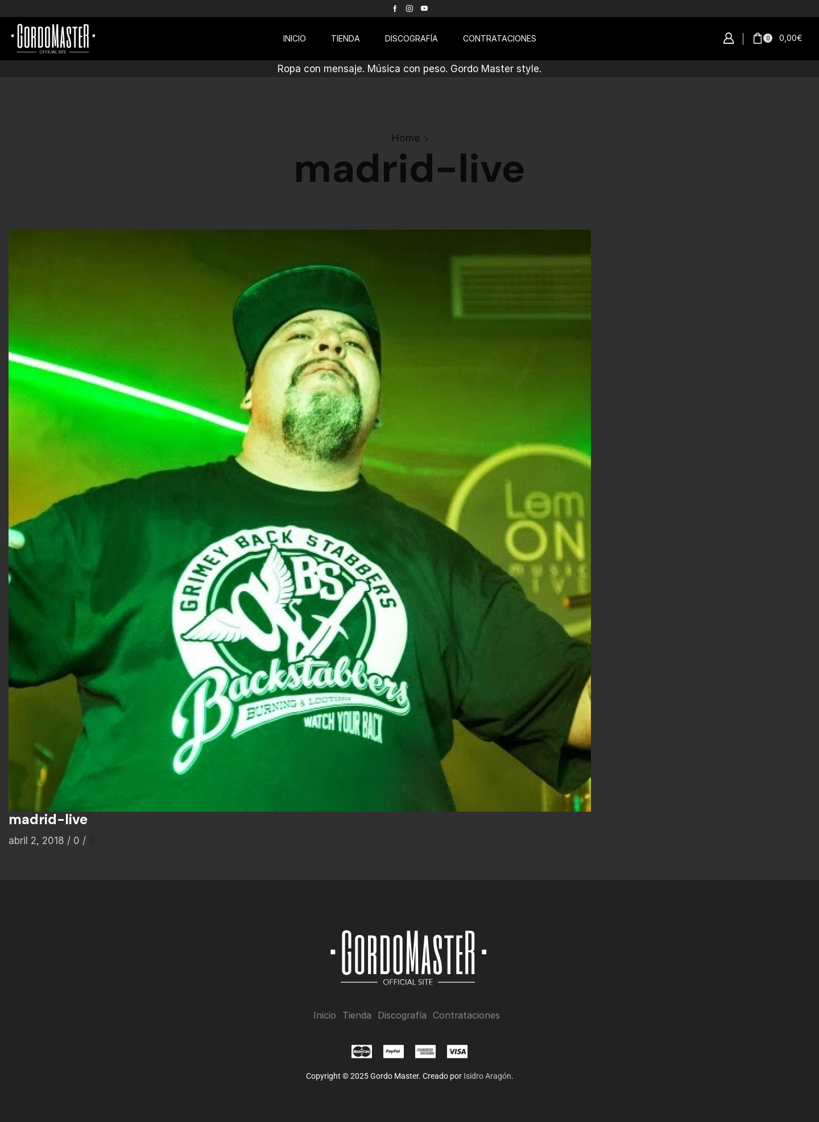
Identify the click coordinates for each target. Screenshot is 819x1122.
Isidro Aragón (487, 1075)
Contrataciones (466, 1015)
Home (405, 138)
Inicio (324, 1015)
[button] (728, 38)
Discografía (402, 1015)
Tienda (356, 1015)
